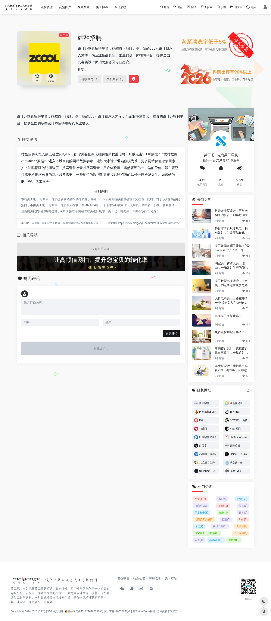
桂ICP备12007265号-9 (118, 611)
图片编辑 (240, 533)
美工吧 (42, 611)
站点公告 (139, 578)
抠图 (226, 519)
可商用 (201, 505)
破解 (223, 512)
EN (222, 498)
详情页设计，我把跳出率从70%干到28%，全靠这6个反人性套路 (232, 368)
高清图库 (65, 7)
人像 (199, 540)
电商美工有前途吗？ (228, 315)
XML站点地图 (55, 611)
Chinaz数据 (35, 161)
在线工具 (219, 526)
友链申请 (123, 578)
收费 (242, 498)
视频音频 (84, 7)
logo (243, 519)
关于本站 (171, 578)
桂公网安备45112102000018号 (84, 611)
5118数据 (150, 154)
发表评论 (172, 333)
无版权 (241, 526)
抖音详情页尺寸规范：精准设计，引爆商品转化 (231, 230)
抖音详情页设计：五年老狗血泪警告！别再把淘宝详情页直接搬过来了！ (231, 213)
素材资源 (47, 7)
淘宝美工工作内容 (206, 533)
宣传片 (233, 540)
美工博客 (102, 7)
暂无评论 (31, 278)
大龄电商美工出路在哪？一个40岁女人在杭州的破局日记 (231, 300)
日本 (243, 512)
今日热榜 (120, 7)
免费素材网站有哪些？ (230, 332)
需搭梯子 (201, 512)
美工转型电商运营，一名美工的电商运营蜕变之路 (231, 283)
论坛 (199, 526)
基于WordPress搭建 (144, 611)
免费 (200, 498)
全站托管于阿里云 (167, 611)
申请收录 (155, 578)
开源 (223, 505)
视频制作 (215, 540)
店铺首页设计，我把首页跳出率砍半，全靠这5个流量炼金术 (232, 350)
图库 (243, 505)
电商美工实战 (204, 519)
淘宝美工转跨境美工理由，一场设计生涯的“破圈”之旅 (232, 265)
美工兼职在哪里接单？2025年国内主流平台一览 (232, 248)
